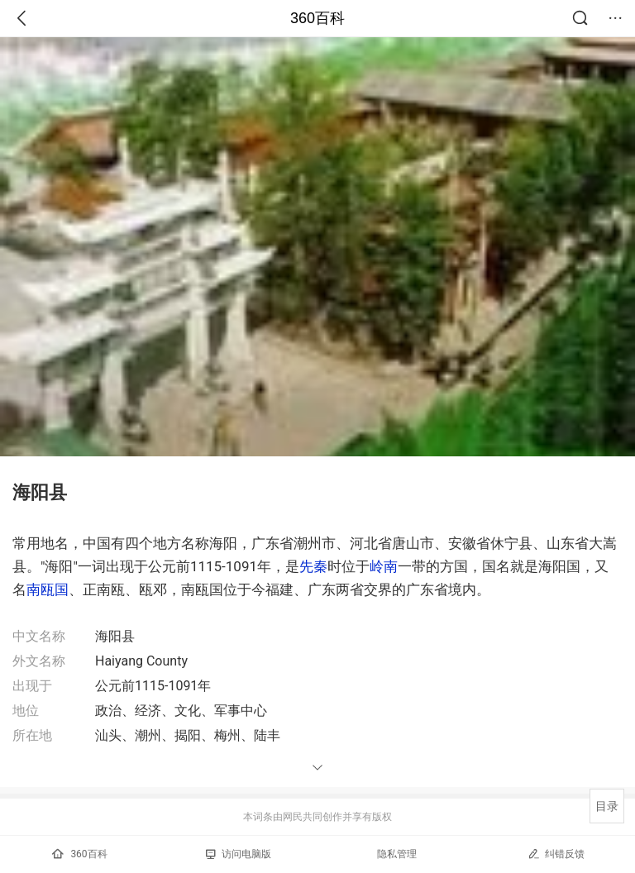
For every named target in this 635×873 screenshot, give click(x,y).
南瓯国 (47, 589)
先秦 (313, 566)
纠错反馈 (556, 853)
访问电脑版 (238, 854)
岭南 (384, 566)
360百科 (317, 18)
